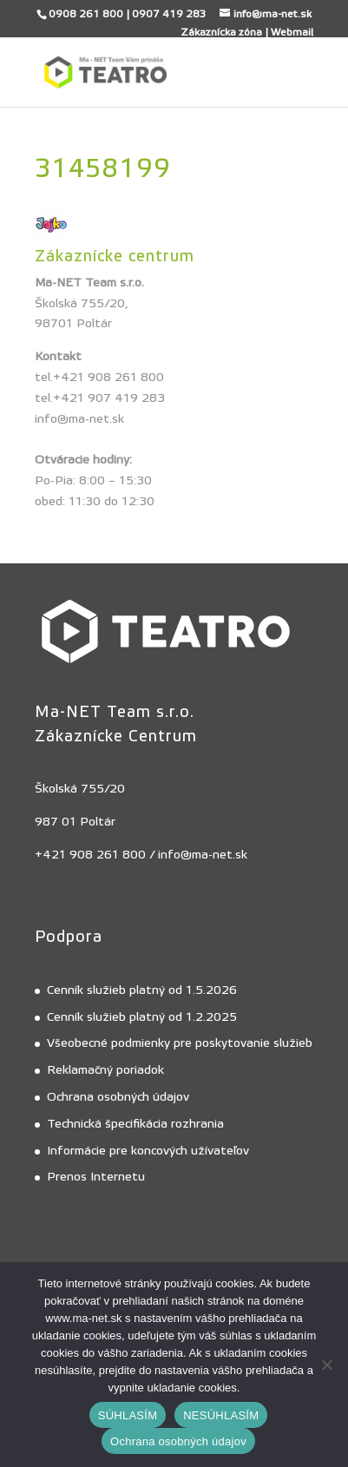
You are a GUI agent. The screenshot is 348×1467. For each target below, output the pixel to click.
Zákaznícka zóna (221, 32)
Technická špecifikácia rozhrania (135, 1124)
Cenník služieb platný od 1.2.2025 (142, 1017)
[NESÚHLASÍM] (326, 1364)
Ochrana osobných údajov (118, 1097)
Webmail (292, 32)
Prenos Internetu (96, 1177)
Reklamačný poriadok (105, 1070)
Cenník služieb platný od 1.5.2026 (142, 990)
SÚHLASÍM (127, 1415)
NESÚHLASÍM (221, 1415)
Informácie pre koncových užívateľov (148, 1151)
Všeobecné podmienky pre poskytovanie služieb (179, 1043)
